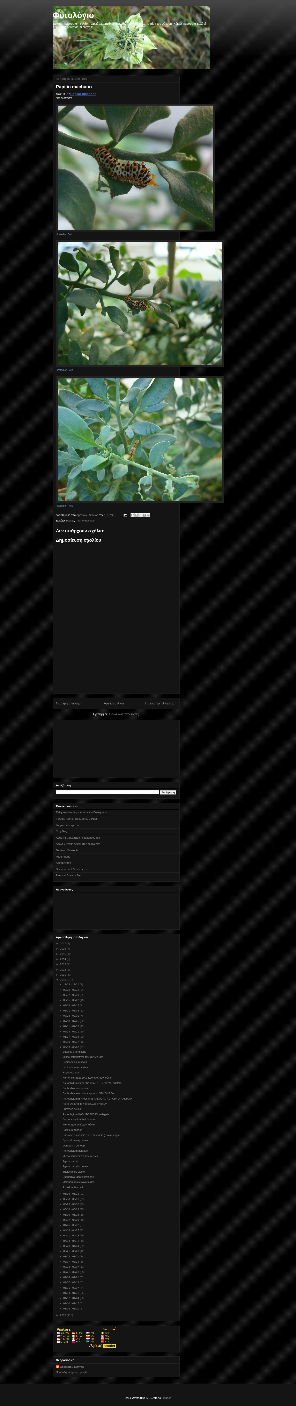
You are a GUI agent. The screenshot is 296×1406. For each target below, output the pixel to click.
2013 (63, 964)
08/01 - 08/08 (71, 1010)
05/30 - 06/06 (71, 1199)
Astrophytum (63, 862)
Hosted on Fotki (64, 234)
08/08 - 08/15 (71, 1005)
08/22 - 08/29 (71, 994)
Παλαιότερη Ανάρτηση (160, 703)
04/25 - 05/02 (71, 1225)
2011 (63, 974)
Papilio (70, 520)
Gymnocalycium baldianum (78, 1119)
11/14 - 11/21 (71, 984)
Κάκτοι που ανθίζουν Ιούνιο (78, 1124)
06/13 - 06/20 (71, 1047)
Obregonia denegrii (73, 1145)
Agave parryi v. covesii (75, 1166)
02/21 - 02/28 (71, 1272)
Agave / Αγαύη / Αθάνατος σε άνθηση (78, 843)
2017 (63, 943)
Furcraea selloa (71, 1108)
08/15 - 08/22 (71, 1000)
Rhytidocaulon (70, 1072)
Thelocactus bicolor (74, 1171)
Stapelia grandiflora (74, 1051)
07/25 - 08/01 (71, 1015)
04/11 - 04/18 (71, 1235)
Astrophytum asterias (75, 1150)
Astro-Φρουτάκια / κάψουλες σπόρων (84, 1103)
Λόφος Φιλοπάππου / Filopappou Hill (78, 837)
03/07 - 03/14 (71, 1261)
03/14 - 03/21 (71, 1256)
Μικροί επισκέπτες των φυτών (80, 1156)
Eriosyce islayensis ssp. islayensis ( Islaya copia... (92, 1135)
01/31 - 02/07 (71, 1287)
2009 (63, 1315)
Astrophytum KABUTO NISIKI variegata (85, 1114)
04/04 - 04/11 (71, 1240)
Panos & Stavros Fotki (69, 875)
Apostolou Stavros (72, 1366)
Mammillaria (63, 856)
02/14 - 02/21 (71, 1277)
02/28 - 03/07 (71, 1266)
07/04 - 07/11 (71, 1031)
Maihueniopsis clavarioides (78, 1182)
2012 (63, 969)
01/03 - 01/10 (71, 1308)
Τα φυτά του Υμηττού (68, 825)
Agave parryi (69, 1161)
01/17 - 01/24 (71, 1298)
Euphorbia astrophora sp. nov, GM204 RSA (88, 1093)
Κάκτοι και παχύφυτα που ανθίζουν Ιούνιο (86, 1077)
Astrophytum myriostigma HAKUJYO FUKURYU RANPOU (97, 1098)
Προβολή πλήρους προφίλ (71, 1372)
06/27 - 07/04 (71, 1036)
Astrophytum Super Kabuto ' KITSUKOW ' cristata (91, 1083)
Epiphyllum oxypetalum (76, 1140)
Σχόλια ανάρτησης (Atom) (124, 714)
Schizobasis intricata (74, 1062)
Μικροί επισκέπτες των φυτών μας (82, 1056)
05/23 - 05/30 (71, 1204)
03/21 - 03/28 (71, 1251)
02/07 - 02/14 (71, 1282)
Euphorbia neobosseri (75, 1088)
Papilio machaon (83, 94)
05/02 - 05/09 (71, 1219)
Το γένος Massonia (67, 850)
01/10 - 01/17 (71, 1303)
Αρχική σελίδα (114, 703)
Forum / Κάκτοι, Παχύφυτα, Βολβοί (76, 818)
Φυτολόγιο (73, 15)
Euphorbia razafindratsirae (78, 1176)
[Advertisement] (116, 664)
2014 (63, 959)
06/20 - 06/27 (71, 1041)
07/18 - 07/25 (71, 1021)
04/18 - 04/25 (71, 1230)
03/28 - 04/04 (71, 1246)
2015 (63, 954)
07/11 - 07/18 (71, 1026)
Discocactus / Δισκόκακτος (71, 869)
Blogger (166, 1397)
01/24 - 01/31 (71, 1292)
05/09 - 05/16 (71, 1214)
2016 (63, 948)
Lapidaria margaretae (75, 1067)
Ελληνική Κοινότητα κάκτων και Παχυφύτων (81, 812)
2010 (63, 979)
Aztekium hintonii (72, 1187)
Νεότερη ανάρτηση (69, 703)
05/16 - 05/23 (71, 1209)
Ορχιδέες (61, 831)
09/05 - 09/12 (71, 989)
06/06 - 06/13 (71, 1193)
